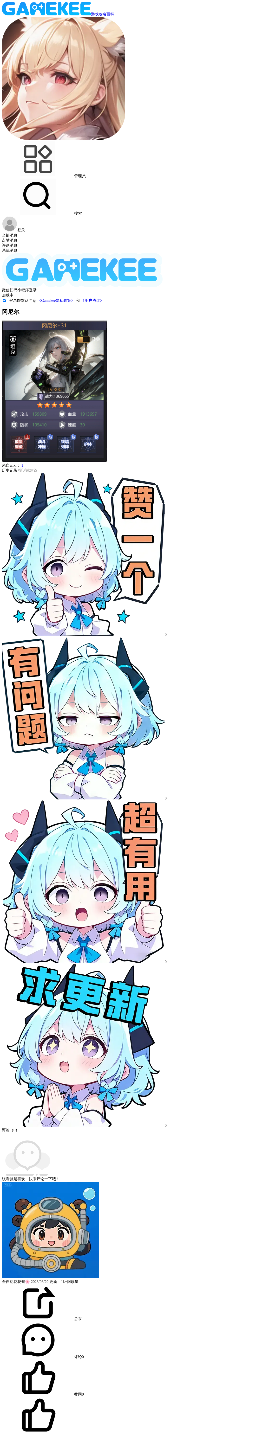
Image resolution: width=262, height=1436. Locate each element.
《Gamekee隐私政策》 (56, 300)
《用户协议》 (92, 300)
